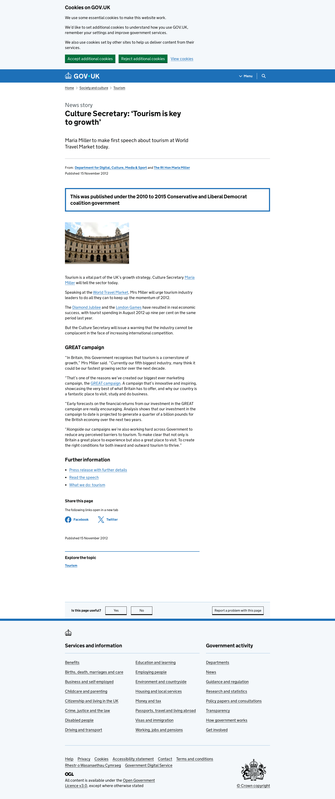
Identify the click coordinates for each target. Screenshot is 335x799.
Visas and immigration (154, 720)
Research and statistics (226, 691)
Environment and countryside (161, 681)
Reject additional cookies (143, 58)
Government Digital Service (148, 765)
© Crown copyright (253, 785)
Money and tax (148, 700)
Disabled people (79, 720)
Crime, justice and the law (87, 710)
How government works (226, 720)
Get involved (217, 729)
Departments (217, 662)
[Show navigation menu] (246, 76)
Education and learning (155, 662)
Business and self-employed (89, 681)
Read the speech (84, 477)
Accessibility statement (133, 758)
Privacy (84, 758)
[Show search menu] (263, 76)
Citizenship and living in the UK (91, 700)
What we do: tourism (87, 484)
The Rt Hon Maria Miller (172, 168)
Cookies (101, 758)
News (211, 672)
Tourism (119, 88)
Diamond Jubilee (86, 307)
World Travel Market (110, 292)
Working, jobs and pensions (159, 729)
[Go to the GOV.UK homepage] (82, 76)
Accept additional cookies (90, 58)
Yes (120, 610)
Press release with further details (98, 469)
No (146, 610)
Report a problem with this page (238, 610)
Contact (165, 758)
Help (69, 758)
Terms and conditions (194, 758)
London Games (129, 307)
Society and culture (93, 88)
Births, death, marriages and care (94, 672)
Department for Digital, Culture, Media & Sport (111, 168)
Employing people (151, 672)
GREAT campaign (105, 383)
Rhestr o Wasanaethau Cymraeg (93, 765)
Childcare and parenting (86, 691)
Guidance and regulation (227, 681)
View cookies (182, 59)
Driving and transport (83, 729)
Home (69, 88)
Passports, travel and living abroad (165, 710)
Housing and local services (158, 691)
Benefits (72, 662)
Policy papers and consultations (234, 700)
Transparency (218, 710)
